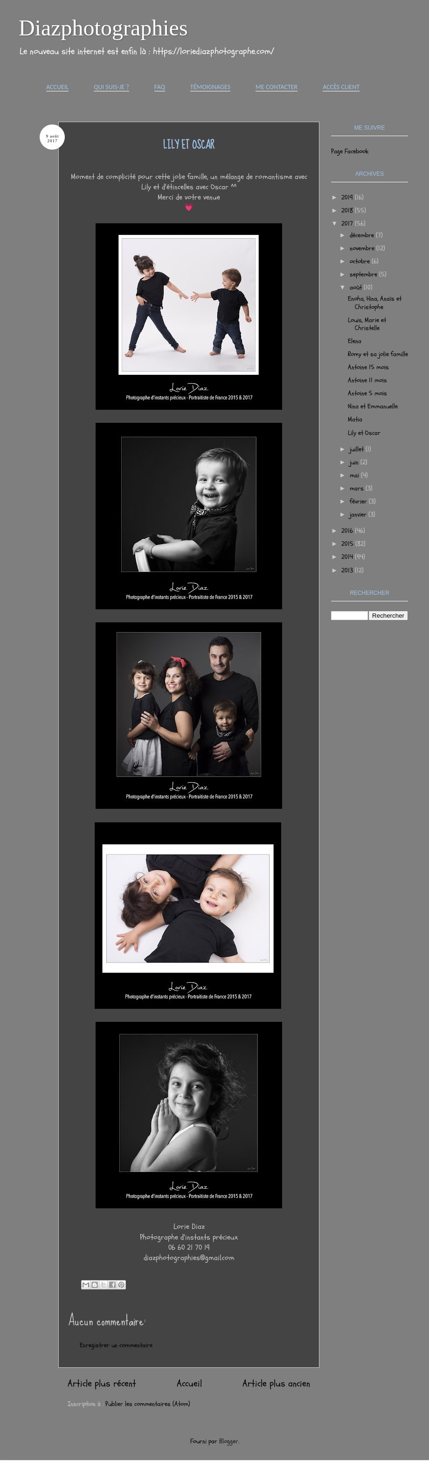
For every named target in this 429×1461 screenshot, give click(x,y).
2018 (348, 210)
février (359, 501)
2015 (348, 543)
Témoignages (210, 87)
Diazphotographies (103, 27)
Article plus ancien (276, 1383)
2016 (348, 530)
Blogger (228, 1441)
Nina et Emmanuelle (373, 406)
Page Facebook (349, 151)
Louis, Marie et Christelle (367, 324)
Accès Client (341, 87)
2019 (348, 197)
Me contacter (277, 87)
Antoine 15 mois (368, 367)
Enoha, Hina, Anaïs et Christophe (374, 302)
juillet (358, 449)
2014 (348, 556)
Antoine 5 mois (367, 393)
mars (358, 488)
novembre (363, 248)
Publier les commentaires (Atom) (147, 1403)
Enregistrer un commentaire (116, 1345)
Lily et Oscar (364, 432)
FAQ (159, 87)
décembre (363, 235)
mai (355, 475)
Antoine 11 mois (367, 380)
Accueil (57, 87)
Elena (354, 341)
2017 (348, 223)
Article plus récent (102, 1383)
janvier (359, 514)
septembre (364, 274)
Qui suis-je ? (111, 87)
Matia (355, 419)
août (357, 287)
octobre (361, 261)
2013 (348, 570)
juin (355, 462)
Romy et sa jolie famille (378, 354)
